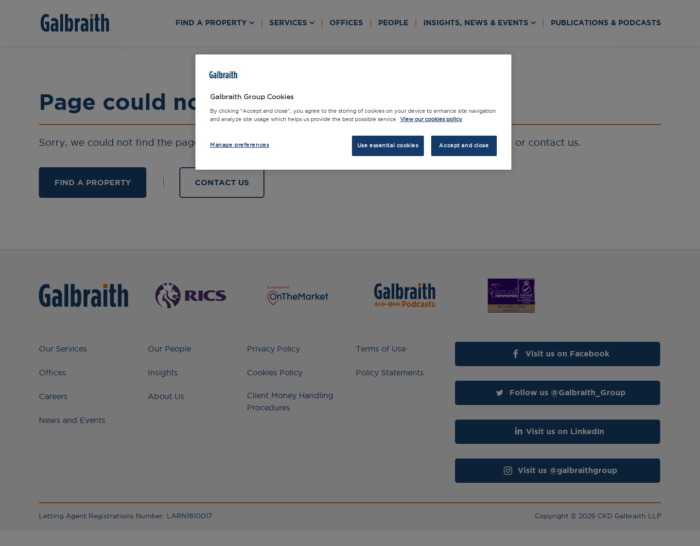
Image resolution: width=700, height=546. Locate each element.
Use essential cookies (388, 145)
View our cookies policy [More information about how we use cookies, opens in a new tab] (431, 119)
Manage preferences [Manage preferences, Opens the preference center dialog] (239, 145)
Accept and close (464, 145)
